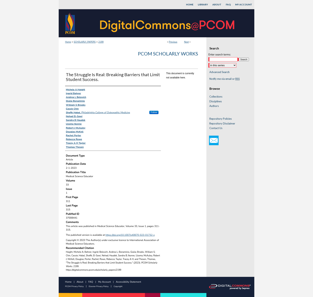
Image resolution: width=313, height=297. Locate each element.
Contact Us (215, 128)
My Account (104, 281)
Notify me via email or (224, 79)
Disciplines (215, 101)
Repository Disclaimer (222, 123)
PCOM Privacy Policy (74, 286)
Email (214, 140)
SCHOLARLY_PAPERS (85, 41)
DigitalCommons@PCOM (167, 23)
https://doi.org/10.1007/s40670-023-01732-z (130, 235)
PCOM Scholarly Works (168, 53)
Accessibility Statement (128, 281)
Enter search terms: (219, 54)
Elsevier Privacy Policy (99, 286)
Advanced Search (219, 72)
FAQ (90, 281)
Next (186, 41)
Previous (173, 41)
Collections (215, 96)
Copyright (118, 286)
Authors (214, 106)
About (80, 281)
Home (68, 41)
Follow (154, 112)
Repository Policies (220, 118)
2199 (100, 41)
